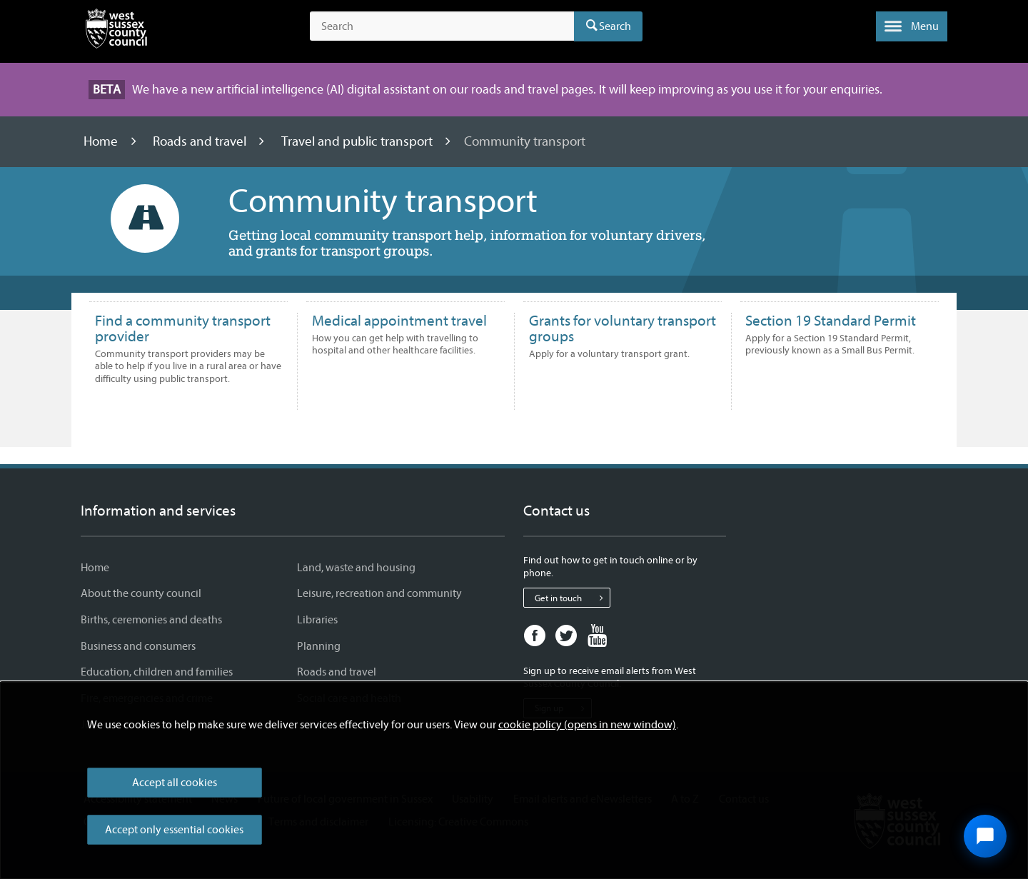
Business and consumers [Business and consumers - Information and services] (138, 646)
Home (102, 141)
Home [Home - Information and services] (95, 567)
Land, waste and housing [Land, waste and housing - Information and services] (356, 567)
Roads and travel (201, 141)
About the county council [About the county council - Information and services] (141, 593)
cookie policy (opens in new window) (587, 724)
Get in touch (572, 597)
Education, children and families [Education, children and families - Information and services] (157, 671)
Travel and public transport (358, 141)
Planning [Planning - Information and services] (319, 646)
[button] (911, 26)
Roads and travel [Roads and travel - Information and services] (336, 671)
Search (615, 26)
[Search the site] (442, 26)
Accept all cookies (174, 782)
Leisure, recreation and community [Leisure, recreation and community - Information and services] (379, 593)
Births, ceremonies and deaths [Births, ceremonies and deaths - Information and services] (151, 619)
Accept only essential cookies (174, 829)
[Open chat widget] (985, 836)
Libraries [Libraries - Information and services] (317, 619)
